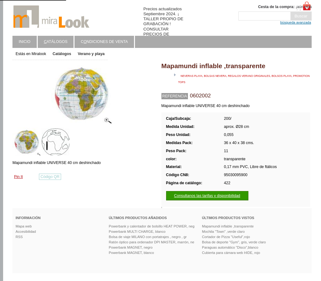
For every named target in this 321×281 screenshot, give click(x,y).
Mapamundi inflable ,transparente (228, 226)
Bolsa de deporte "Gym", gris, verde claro (234, 242)
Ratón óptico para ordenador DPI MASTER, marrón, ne (151, 242)
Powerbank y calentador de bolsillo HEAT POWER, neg (151, 226)
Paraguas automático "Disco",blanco (230, 247)
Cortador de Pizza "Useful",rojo (226, 237)
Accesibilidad (26, 231)
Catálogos (62, 54)
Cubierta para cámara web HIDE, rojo (231, 253)
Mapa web (24, 226)
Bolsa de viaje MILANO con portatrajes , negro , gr (148, 237)
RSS (19, 237)
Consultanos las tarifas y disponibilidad (207, 196)
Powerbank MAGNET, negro (131, 247)
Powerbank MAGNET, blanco (131, 253)
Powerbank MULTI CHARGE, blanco (137, 231)
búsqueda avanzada (295, 22)
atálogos (56, 42)
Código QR (50, 177)
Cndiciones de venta (104, 42)
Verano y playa (91, 54)
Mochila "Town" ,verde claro (223, 231)
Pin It (18, 177)
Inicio (25, 42)
